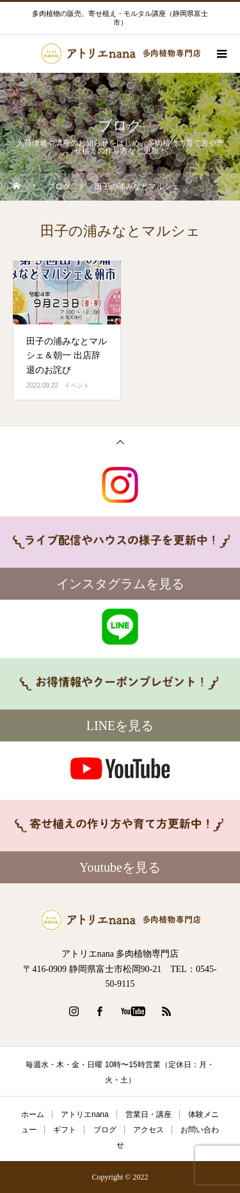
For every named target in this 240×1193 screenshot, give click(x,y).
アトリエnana (85, 1114)
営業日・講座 (148, 1114)
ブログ (104, 1129)
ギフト (64, 1129)
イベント (77, 385)
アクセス (148, 1129)
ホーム (32, 1114)
